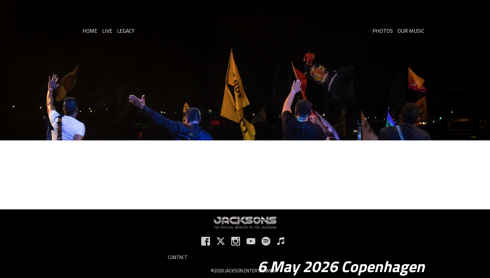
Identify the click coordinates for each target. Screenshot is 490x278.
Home (90, 31)
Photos (382, 31)
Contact (178, 257)
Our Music (411, 31)
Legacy (126, 31)
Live (107, 31)
